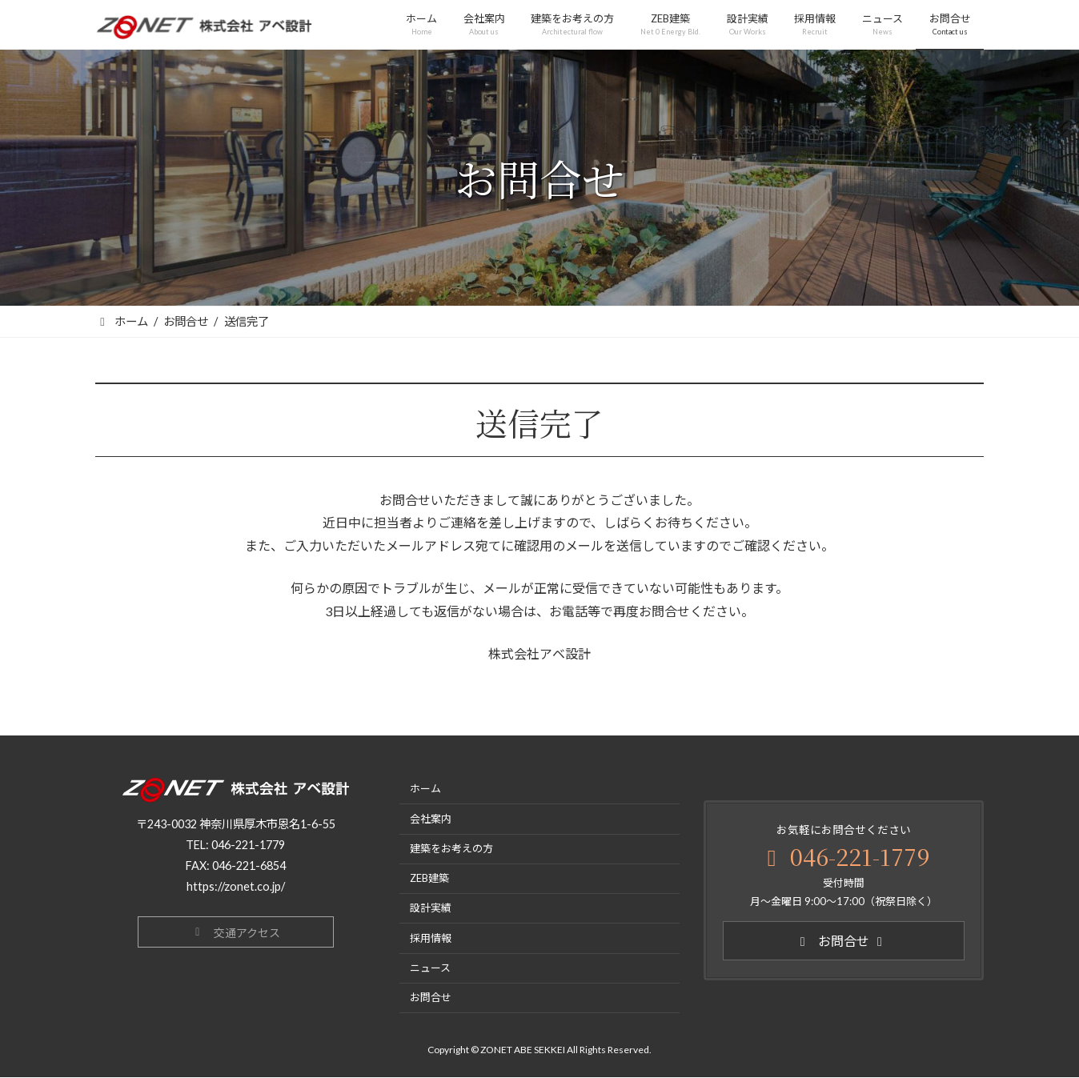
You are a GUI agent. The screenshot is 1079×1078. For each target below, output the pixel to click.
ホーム (425, 789)
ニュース (430, 967)
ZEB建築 (429, 878)
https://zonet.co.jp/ (236, 886)
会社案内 (430, 818)
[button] (236, 932)
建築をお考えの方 (451, 848)
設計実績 (430, 908)
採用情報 (430, 938)
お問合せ (430, 998)
